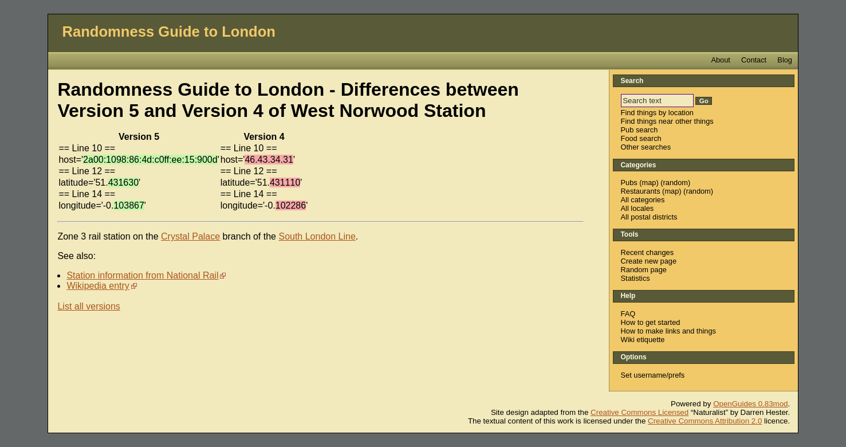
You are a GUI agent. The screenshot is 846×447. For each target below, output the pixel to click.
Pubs (629, 182)
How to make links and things (668, 331)
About (720, 60)
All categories (643, 199)
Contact (753, 60)
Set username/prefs (653, 375)
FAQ (628, 313)
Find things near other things (667, 121)
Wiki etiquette (643, 339)
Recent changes (647, 252)
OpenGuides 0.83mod (750, 403)
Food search (641, 138)
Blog (784, 60)
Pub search (639, 130)
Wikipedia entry (97, 286)
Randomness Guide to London (169, 31)
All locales (637, 208)
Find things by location (657, 112)
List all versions (88, 306)
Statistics (635, 278)
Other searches (646, 147)
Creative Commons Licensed (639, 412)
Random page (644, 269)
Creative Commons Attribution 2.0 (705, 421)
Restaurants (640, 191)
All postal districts (649, 217)
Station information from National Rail (142, 275)
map (649, 182)
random (675, 182)
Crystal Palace (190, 236)
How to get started (650, 322)
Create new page (648, 261)
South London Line (316, 236)
